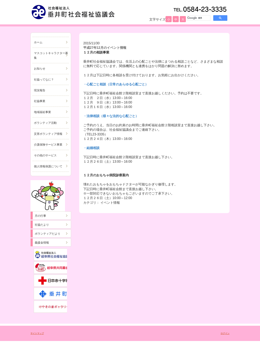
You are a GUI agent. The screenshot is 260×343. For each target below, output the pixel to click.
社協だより (42, 224)
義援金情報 (42, 242)
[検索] (198, 18)
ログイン (225, 333)
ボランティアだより (47, 233)
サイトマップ (37, 333)
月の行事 (40, 215)
